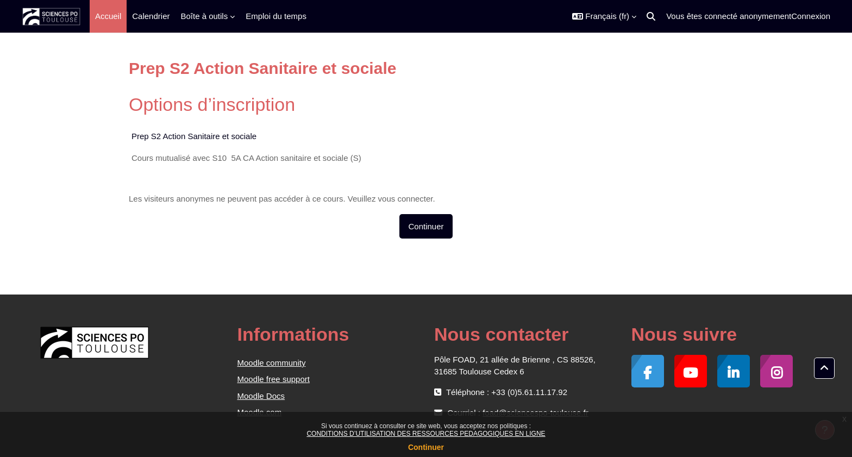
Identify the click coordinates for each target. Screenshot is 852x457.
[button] (604, 16)
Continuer (426, 447)
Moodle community (271, 362)
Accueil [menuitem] (108, 16)
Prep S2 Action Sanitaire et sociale (193, 136)
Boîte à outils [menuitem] (204, 16)
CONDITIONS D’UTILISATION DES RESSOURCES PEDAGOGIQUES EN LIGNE (425, 433)
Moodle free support (273, 379)
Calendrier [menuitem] (151, 16)
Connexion (810, 16)
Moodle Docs (261, 395)
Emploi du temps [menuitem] (276, 16)
